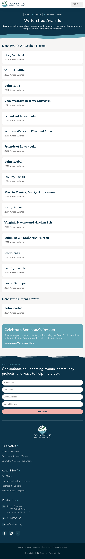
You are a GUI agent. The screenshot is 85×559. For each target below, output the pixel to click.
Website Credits (54, 553)
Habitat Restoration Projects (16, 481)
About (38, 14)
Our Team (7, 476)
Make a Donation (10, 451)
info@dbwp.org (14, 524)
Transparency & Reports (14, 491)
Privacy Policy (29, 553)
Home (27, 14)
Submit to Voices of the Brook (17, 461)
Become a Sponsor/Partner (15, 456)
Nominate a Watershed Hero (19, 343)
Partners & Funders (11, 486)
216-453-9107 (14, 518)
